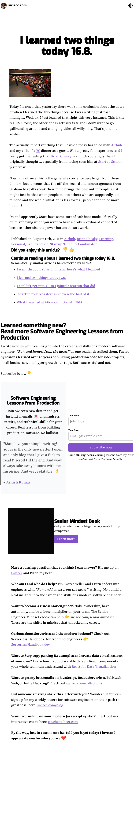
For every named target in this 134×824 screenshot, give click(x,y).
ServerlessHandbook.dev (30, 645)
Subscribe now (101, 447)
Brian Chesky (61, 156)
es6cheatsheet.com (63, 722)
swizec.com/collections (84, 683)
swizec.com (17, 5)
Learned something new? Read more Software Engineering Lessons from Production (62, 331)
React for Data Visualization (94, 667)
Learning (106, 239)
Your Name (73, 415)
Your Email (73, 430)
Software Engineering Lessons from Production (33, 400)
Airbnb (116, 145)
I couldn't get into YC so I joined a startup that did (56, 286)
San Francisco (37, 244)
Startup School (110, 162)
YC (38, 151)
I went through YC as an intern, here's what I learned (58, 269)
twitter (16, 573)
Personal (18, 244)
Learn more (66, 539)
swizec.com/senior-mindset (92, 617)
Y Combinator (86, 244)
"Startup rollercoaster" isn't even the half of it (53, 294)
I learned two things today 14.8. (41, 278)
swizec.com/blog (50, 705)
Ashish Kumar (18, 482)
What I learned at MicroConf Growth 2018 (49, 302)
